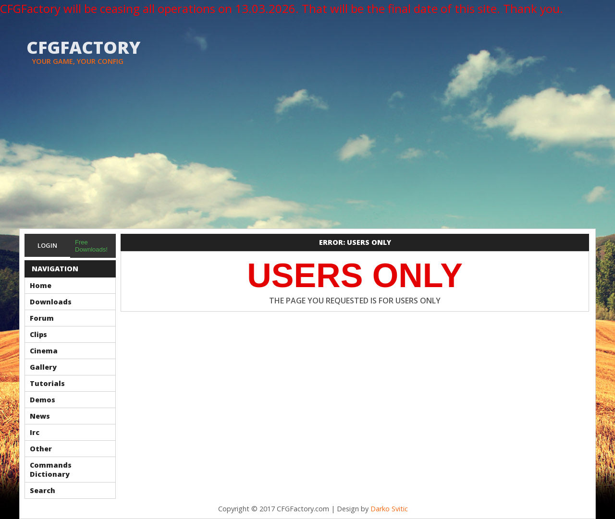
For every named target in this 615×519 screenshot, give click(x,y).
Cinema (44, 350)
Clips (38, 334)
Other (41, 448)
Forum (42, 318)
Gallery (43, 367)
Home (40, 285)
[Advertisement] (307, 156)
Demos (42, 399)
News (40, 416)
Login (47, 245)
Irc (34, 432)
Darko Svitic (389, 508)
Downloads (51, 301)
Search (42, 490)
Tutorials (47, 383)
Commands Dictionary (51, 469)
